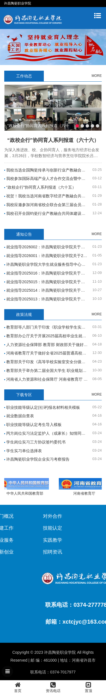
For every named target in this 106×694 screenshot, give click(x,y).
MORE (97, 76)
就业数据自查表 (20, 416)
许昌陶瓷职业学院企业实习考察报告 (38, 459)
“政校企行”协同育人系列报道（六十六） (53, 140)
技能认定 (25, 528)
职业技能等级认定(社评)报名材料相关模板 (43, 407)
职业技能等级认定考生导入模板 (34, 424)
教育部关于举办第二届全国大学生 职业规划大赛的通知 (54, 370)
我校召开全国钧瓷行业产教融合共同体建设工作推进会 (53, 213)
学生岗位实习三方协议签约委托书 (36, 442)
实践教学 (25, 540)
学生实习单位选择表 (24, 450)
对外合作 (25, 516)
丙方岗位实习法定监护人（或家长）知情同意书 (47, 433)
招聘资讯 (25, 552)
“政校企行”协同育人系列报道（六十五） (41, 187)
